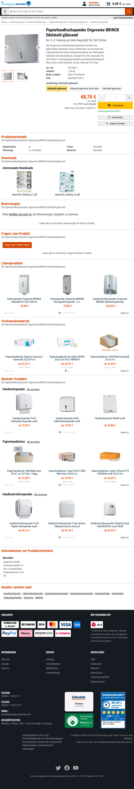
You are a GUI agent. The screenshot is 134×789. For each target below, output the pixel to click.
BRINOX (39, 597)
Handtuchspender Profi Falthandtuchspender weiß (24, 420)
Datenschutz (97, 672)
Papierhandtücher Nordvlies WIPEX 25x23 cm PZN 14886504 (67, 358)
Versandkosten (53, 663)
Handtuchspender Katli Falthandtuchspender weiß (67, 420)
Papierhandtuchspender (56, 593)
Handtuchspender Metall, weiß (110, 418)
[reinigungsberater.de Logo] (16, 3)
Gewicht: (50, 71)
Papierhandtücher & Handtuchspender (68, 22)
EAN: (48, 78)
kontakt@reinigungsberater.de (16, 714)
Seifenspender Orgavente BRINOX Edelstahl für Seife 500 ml (24, 300)
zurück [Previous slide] (9, 313)
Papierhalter (118, 593)
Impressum (96, 663)
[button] (91, 3)
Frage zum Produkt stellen (17, 244)
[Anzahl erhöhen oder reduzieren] (115, 97)
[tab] (60, 313)
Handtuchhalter (102, 593)
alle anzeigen (33, 389)
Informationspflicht (100, 677)
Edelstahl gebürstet (111, 88)
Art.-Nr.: (50, 67)
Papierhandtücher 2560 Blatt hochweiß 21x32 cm (110, 358)
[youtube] (75, 767)
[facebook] (67, 767)
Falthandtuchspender (33, 593)
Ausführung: (62, 83)
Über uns (5, 659)
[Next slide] (38, 47)
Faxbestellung (53, 672)
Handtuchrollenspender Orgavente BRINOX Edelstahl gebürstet (110, 300)
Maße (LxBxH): (53, 74)
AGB (93, 659)
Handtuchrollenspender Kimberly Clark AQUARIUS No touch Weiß (110, 525)
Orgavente (29, 597)
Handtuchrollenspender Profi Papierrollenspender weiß (24, 525)
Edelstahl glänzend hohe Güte (84, 88)
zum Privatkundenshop (123, 17)
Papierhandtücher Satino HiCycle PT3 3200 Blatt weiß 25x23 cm (110, 472)
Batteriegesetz (98, 681)
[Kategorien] (5, 11)
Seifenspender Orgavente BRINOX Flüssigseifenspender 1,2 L (67, 300)
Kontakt (5, 663)
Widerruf (95, 668)
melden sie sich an (20, 214)
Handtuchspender (100, 22)
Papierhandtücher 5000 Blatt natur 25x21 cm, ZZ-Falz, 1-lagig (24, 472)
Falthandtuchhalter (12, 597)
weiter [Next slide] (125, 313)
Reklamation (52, 668)
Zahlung (50, 659)
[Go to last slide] (6, 47)
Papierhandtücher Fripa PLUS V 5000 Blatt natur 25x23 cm (67, 472)
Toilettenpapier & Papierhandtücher (28, 22)
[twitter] (58, 767)
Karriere (5, 668)
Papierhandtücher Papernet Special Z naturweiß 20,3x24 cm (24, 358)
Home (4, 22)
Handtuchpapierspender (81, 593)
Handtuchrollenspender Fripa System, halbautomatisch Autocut (67, 525)
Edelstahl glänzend (56, 88)
